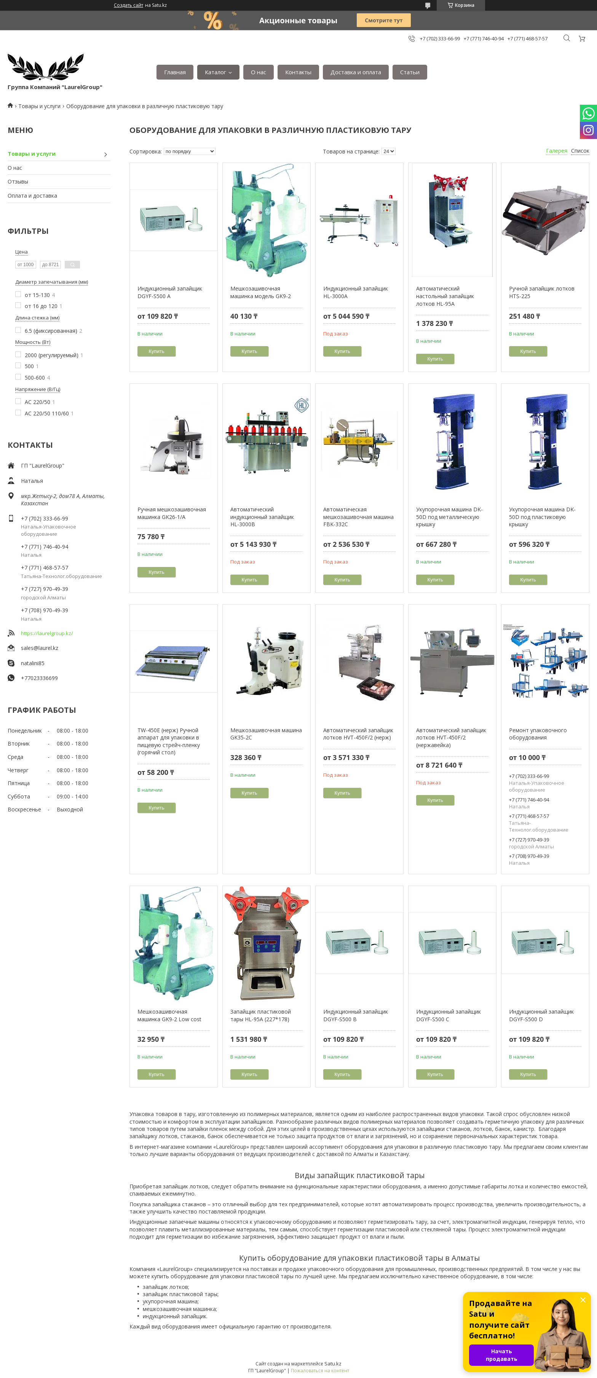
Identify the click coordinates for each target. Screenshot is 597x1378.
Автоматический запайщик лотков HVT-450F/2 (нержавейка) (451, 738)
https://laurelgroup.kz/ (47, 633)
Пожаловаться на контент (320, 1370)
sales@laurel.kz (39, 647)
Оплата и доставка (32, 195)
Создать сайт (128, 5)
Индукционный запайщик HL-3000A (355, 292)
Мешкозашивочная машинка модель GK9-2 (260, 292)
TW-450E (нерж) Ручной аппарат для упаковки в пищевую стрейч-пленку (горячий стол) (168, 741)
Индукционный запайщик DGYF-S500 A (169, 292)
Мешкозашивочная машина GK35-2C (266, 734)
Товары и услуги (39, 106)
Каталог (215, 72)
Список (580, 150)
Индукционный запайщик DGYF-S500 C (448, 1015)
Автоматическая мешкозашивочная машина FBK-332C (358, 517)
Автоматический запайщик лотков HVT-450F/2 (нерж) (358, 734)
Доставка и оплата (355, 72)
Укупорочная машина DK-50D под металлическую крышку (449, 517)
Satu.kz (333, 1363)
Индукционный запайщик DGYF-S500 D (541, 1015)
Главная (175, 72)
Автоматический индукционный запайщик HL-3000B (262, 517)
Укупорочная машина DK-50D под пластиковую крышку (542, 517)
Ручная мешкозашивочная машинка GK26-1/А (171, 513)
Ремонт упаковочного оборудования (538, 734)
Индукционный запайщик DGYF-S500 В (355, 1015)
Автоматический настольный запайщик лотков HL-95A (445, 296)
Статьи (410, 72)
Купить (156, 351)
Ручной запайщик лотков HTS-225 (542, 292)
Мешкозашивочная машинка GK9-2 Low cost (169, 1015)
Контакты (298, 72)
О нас (258, 72)
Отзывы (18, 181)
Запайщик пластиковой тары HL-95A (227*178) (260, 1015)
